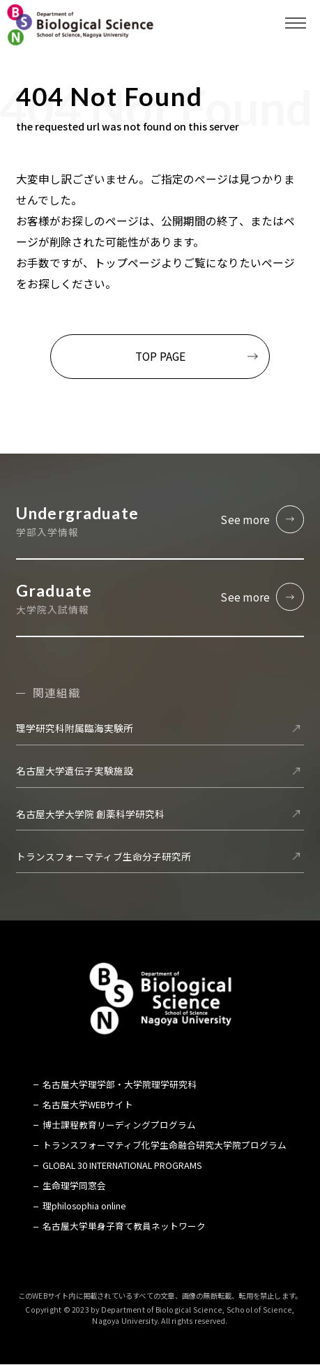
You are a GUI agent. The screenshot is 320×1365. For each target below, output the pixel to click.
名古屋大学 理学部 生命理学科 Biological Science (80, 24)
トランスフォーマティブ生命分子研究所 (103, 856)
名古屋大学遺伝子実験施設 (74, 771)
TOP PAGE (160, 356)
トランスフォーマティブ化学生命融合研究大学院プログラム (165, 1145)
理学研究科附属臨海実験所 (74, 729)
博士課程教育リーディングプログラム (119, 1125)
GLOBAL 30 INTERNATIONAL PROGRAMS (122, 1165)
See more (245, 519)
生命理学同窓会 (74, 1185)
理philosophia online (84, 1206)
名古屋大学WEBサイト (88, 1104)
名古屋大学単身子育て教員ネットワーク (124, 1227)
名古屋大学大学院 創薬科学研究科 (90, 814)
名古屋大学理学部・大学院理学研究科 (120, 1084)
